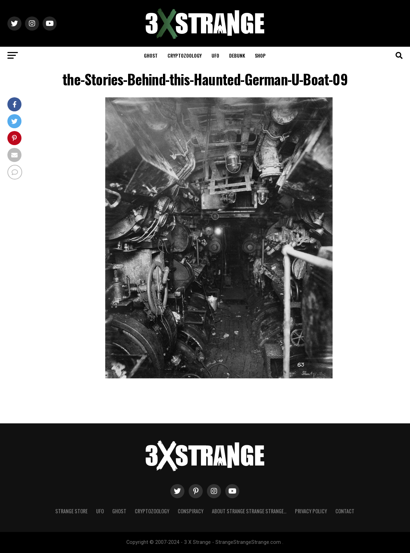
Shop (260, 55)
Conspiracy (190, 511)
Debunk (237, 55)
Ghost (151, 55)
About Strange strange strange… (249, 511)
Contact (344, 511)
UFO (215, 55)
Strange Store (71, 511)
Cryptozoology (185, 55)
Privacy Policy (311, 511)
